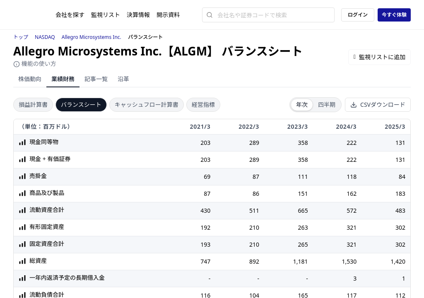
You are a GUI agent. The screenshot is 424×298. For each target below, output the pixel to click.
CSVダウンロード (377, 104)
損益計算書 (33, 104)
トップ (20, 37)
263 (303, 227)
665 (303, 210)
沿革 (123, 79)
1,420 (397, 261)
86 (256, 193)
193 (205, 244)
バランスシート (81, 104)
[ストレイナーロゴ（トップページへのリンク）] (34, 15)
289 (254, 143)
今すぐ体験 (394, 14)
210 (254, 227)
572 (352, 210)
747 (205, 261)
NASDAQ (45, 37)
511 (254, 210)
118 (352, 176)
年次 (302, 104)
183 (400, 193)
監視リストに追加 (379, 57)
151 (303, 193)
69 (207, 176)
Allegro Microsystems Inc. (91, 37)
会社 (69, 15)
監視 (105, 15)
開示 (168, 15)
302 (400, 227)
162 (352, 193)
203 (205, 143)
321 (352, 227)
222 (352, 143)
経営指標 (203, 104)
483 (400, 210)
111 (303, 176)
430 (205, 210)
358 (303, 143)
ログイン (358, 14)
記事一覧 (96, 79)
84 (402, 176)
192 (205, 227)
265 (303, 244)
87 (256, 176)
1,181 (300, 261)
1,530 (349, 261)
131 (400, 143)
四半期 (326, 104)
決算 (138, 15)
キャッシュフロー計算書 (146, 104)
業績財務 (63, 79)
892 (254, 261)
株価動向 (29, 79)
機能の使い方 (34, 63)
